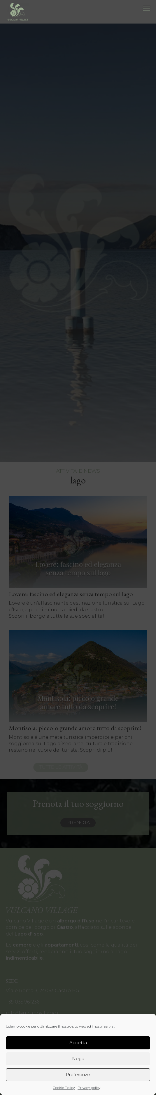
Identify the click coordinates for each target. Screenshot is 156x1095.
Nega (78, 1058)
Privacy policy (89, 1087)
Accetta (78, 1042)
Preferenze (78, 1074)
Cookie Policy (64, 1087)
